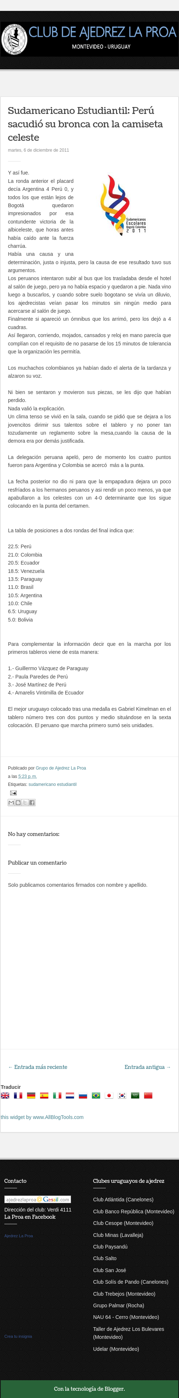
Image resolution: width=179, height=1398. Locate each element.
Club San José (109, 1270)
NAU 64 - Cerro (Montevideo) (126, 1317)
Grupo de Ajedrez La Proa (61, 768)
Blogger (114, 1389)
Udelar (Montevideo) (116, 1349)
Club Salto (105, 1258)
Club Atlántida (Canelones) (123, 1199)
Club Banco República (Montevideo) (133, 1211)
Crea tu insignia (18, 1336)
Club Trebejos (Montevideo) (124, 1294)
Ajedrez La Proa (18, 1236)
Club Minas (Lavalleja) (118, 1235)
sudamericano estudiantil (53, 784)
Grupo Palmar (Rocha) (118, 1305)
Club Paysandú (110, 1247)
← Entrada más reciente (37, 1067)
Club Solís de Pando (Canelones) (130, 1282)
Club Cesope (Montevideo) (123, 1223)
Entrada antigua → (148, 1067)
